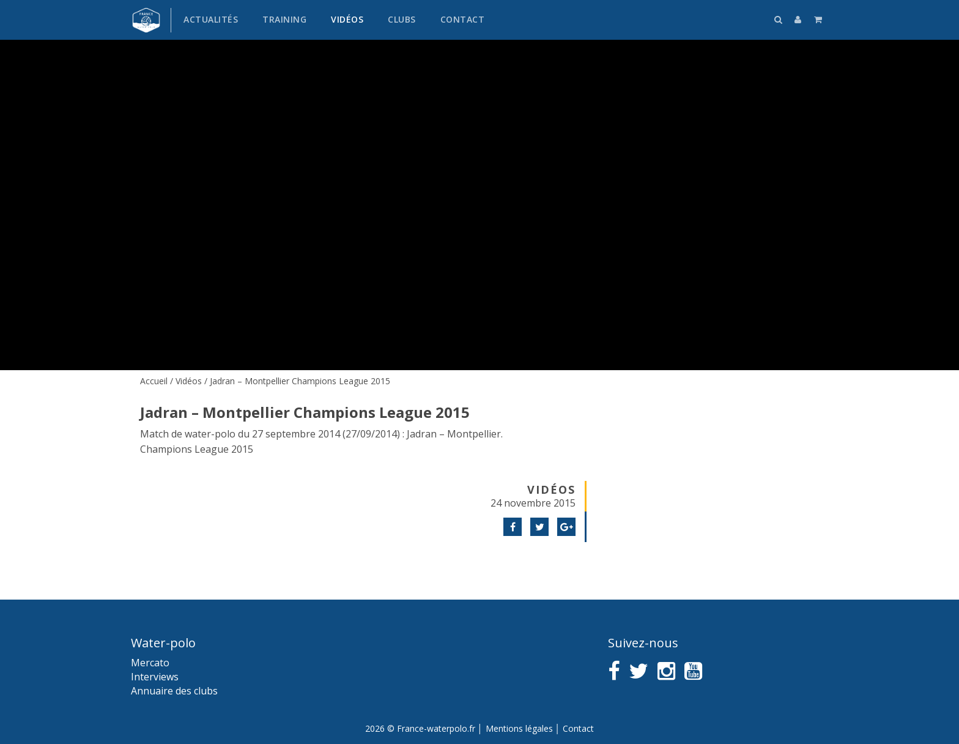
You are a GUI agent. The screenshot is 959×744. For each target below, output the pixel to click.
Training (284, 19)
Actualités (210, 19)
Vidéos (347, 19)
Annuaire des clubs (174, 691)
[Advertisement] (712, 465)
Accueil (154, 381)
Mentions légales (519, 728)
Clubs (402, 19)
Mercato (150, 662)
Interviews (155, 676)
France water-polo (146, 20)
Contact (462, 19)
